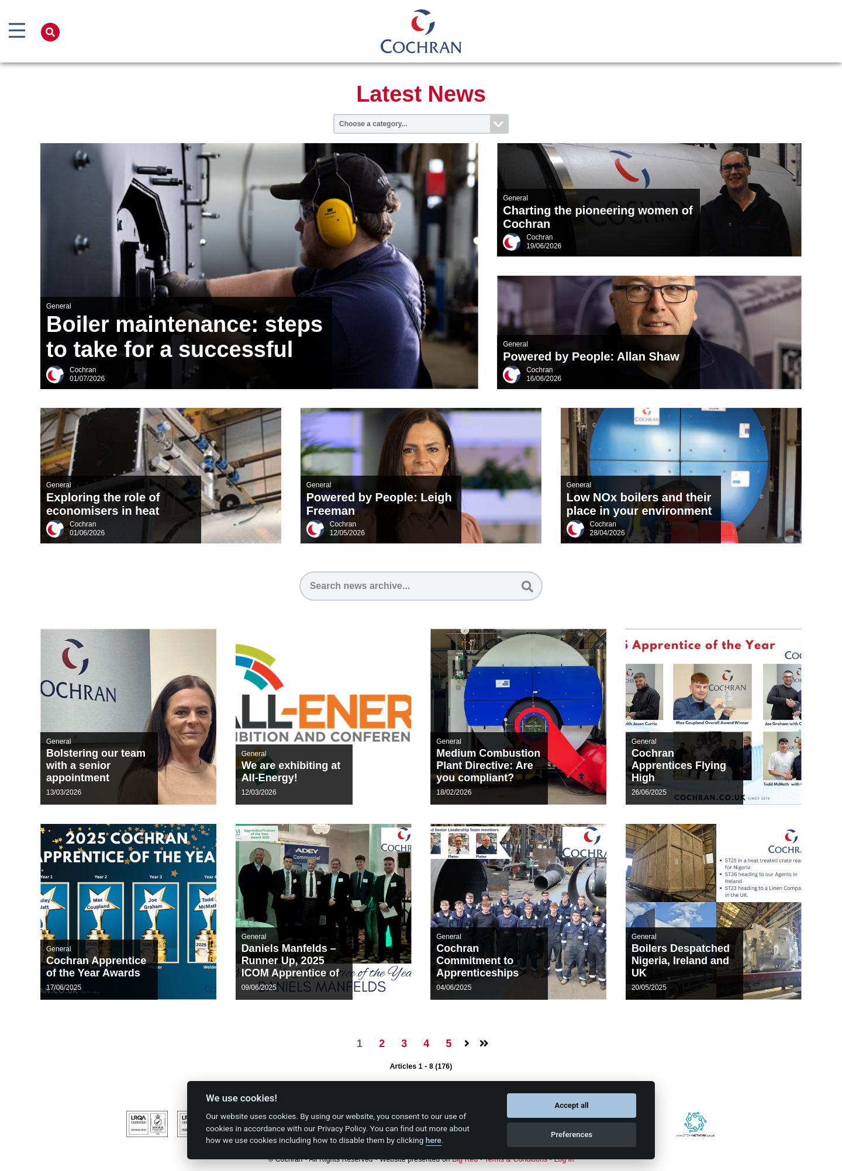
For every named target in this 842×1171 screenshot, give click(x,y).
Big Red (465, 1160)
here (433, 1140)
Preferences (571, 1134)
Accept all (571, 1105)
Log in (564, 1160)
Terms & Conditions (516, 1160)
